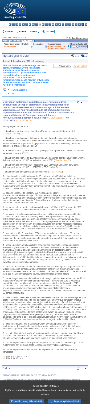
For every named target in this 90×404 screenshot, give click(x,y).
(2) (4, 358)
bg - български (10, 24)
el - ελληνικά (30, 24)
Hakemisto (9, 32)
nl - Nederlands (63, 24)
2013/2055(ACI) (19, 38)
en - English (33, 24)
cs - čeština (16, 24)
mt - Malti (59, 24)
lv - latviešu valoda (49, 24)
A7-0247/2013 (10, 46)
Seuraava (33, 32)
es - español (13, 24)
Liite (13, 93)
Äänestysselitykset (57, 49)
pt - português (69, 24)
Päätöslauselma (19, 90)
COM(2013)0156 (62, 160)
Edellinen (22, 32)
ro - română (73, 24)
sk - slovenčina (76, 24)
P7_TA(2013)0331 (79, 46)
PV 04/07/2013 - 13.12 (58, 46)
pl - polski (66, 24)
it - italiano (46, 24)
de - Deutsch (23, 24)
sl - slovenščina (79, 24)
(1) (4, 356)
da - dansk (20, 24)
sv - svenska (86, 24)
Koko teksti (50, 32)
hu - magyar (56, 24)
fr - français (36, 24)
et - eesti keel (26, 24)
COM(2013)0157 (55, 117)
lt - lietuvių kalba (53, 24)
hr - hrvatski (43, 24)
